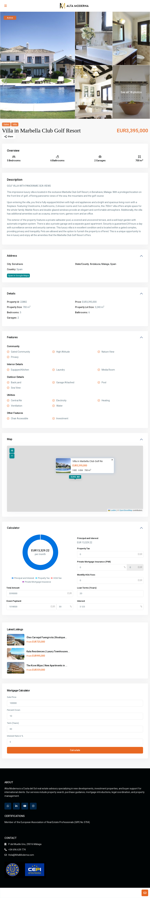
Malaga (105, 264)
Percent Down (13, 710)
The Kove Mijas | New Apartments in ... (47, 665)
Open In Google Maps (18, 275)
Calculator (13, 527)
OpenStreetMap (125, 510)
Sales (6, 124)
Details (11, 293)
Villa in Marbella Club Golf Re (87, 461)
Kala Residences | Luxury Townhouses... (48, 651)
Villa (15, 124)
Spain (113, 264)
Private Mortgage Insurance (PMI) (94, 561)
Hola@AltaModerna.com (21, 855)
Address (12, 255)
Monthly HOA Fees (86, 575)
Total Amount (12, 588)
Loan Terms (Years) (86, 588)
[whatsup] (7, 806)
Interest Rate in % (15, 736)
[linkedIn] (16, 806)
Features (12, 337)
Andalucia (95, 264)
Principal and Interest (87, 538)
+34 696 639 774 (17, 849)
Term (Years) (13, 723)
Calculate (75, 750)
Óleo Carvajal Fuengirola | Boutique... (47, 637)
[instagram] (33, 806)
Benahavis (17, 264)
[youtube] (24, 806)
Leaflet (112, 510)
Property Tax (83, 548)
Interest (81, 601)
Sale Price (11, 697)
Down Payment (13, 601)
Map (9, 439)
